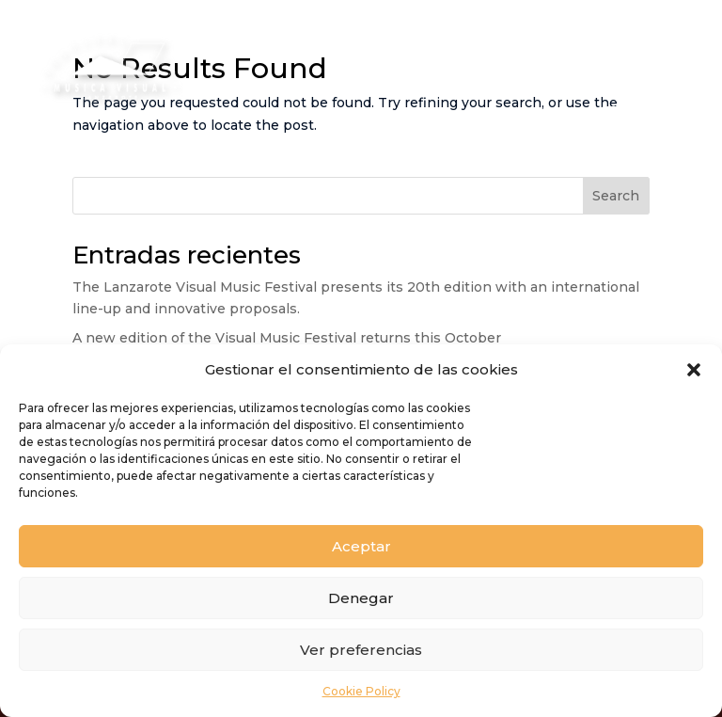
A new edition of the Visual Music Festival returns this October (286, 337)
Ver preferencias (361, 650)
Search (615, 195)
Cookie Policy (361, 691)
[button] (693, 369)
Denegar (361, 598)
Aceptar (361, 546)
